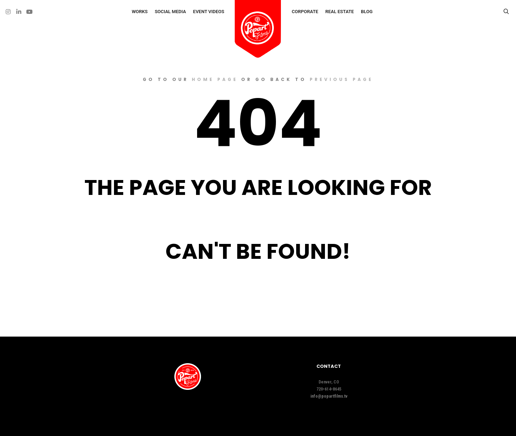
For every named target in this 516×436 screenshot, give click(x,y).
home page (215, 79)
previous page (341, 79)
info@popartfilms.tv (328, 396)
